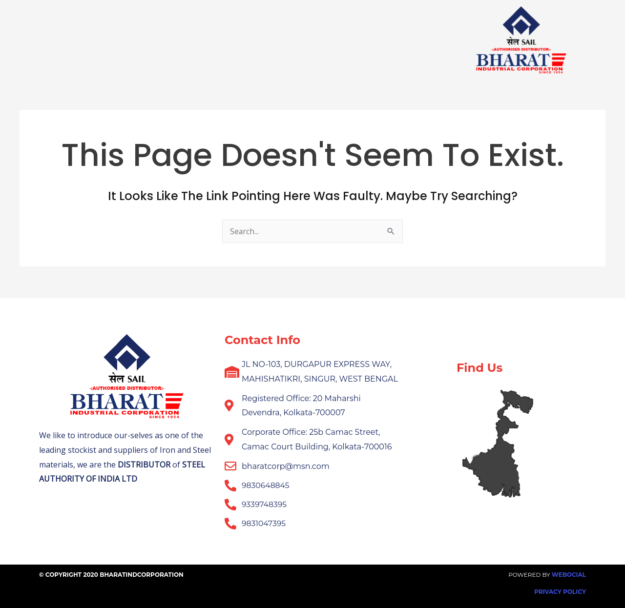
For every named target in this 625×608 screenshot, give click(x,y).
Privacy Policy (560, 591)
